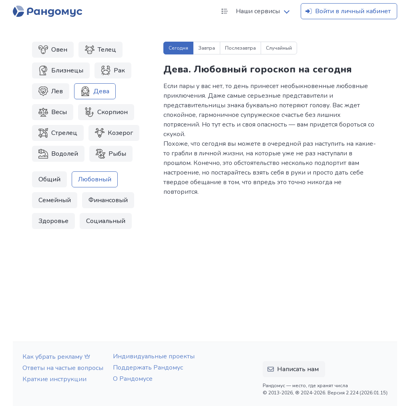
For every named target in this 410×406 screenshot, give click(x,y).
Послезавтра (240, 48)
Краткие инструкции (54, 379)
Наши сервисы (250, 11)
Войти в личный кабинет (347, 11)
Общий (49, 179)
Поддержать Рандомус (148, 367)
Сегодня (178, 48)
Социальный (105, 221)
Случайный (279, 48)
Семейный (54, 200)
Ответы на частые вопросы (62, 368)
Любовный (94, 179)
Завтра (206, 48)
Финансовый (108, 200)
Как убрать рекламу (57, 356)
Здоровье (53, 221)
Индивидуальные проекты (154, 356)
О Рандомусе (133, 378)
